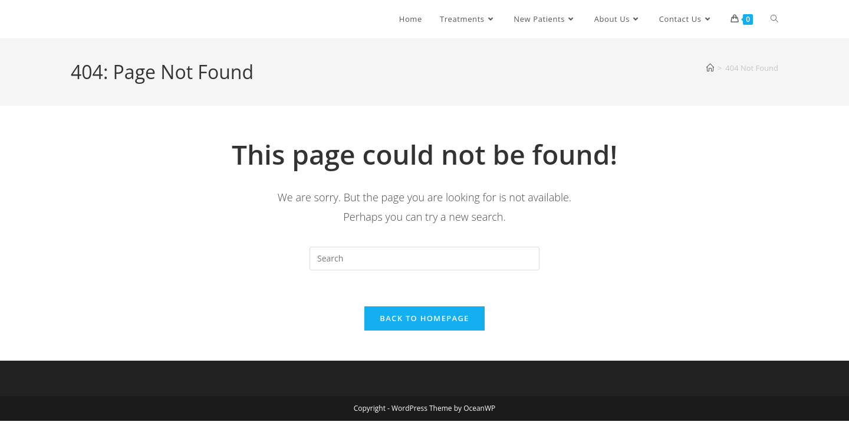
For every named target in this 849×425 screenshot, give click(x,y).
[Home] (710, 68)
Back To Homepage (424, 318)
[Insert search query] (424, 258)
